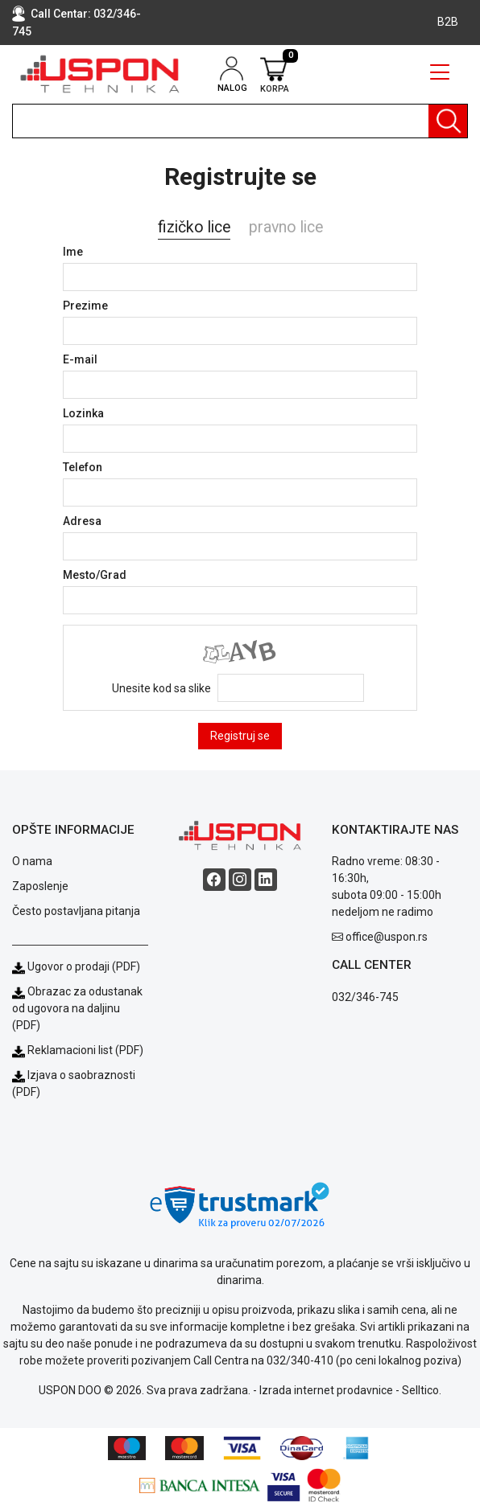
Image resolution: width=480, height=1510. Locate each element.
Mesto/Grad (94, 574)
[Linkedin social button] (265, 879)
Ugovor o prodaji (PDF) (76, 966)
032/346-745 (365, 997)
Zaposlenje (40, 886)
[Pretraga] (447, 121)
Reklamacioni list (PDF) (77, 1050)
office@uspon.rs (387, 936)
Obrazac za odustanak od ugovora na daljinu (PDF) (77, 1008)
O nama (32, 861)
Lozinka (83, 413)
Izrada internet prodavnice (326, 1390)
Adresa (82, 521)
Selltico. (421, 1390)
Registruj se (240, 735)
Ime (73, 251)
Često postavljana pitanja (76, 911)
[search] (240, 121)
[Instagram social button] (240, 879)
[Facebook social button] (214, 879)
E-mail (80, 359)
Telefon (82, 467)
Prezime (85, 305)
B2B (447, 21)
